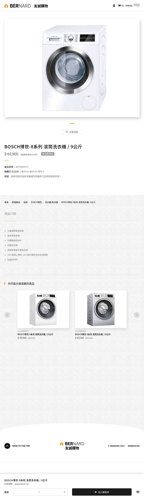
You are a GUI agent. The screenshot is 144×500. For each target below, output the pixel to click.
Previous (7, 315)
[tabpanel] (72, 68)
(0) (122, 5)
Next (137, 315)
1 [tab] (72, 123)
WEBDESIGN (134, 446)
